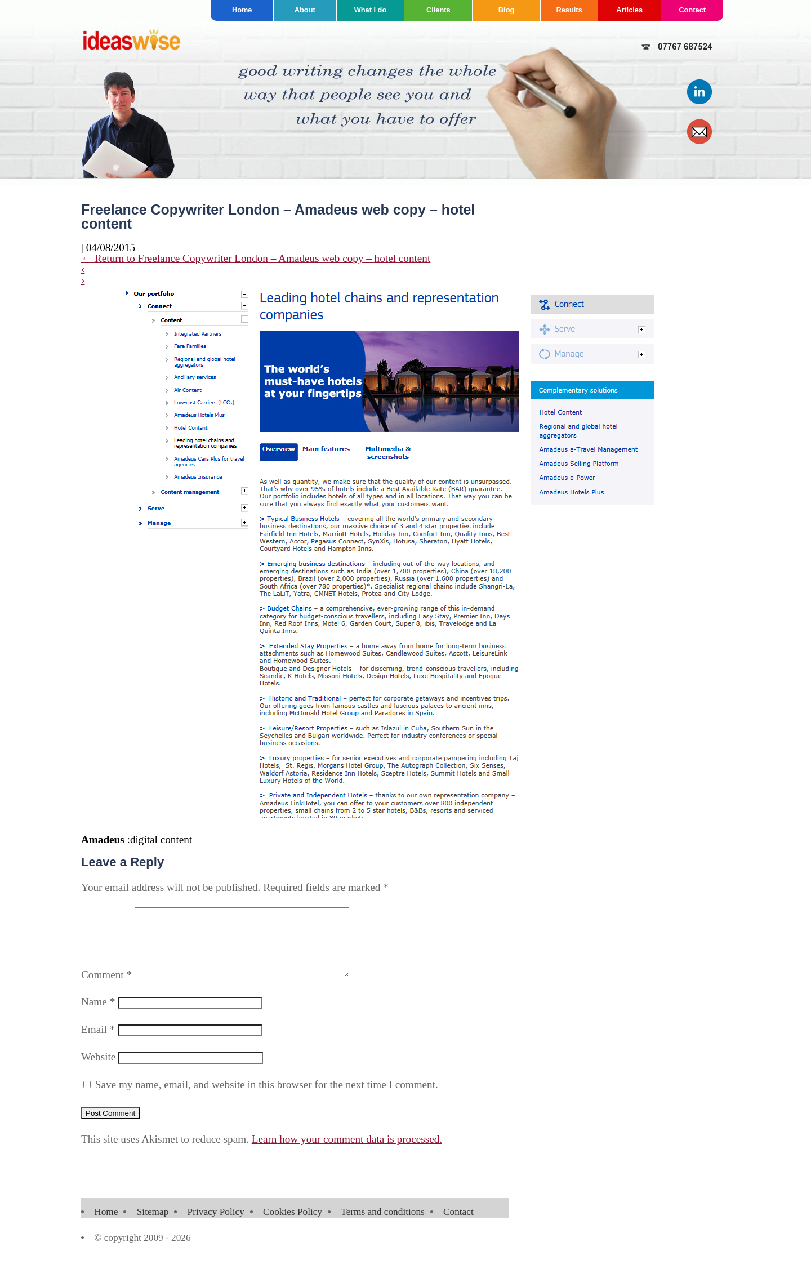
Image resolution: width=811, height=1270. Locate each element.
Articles (629, 10)
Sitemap (153, 1225)
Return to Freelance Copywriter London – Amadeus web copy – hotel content (255, 258)
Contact (692, 10)
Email (98, 1043)
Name (98, 1015)
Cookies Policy (292, 1225)
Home (242, 10)
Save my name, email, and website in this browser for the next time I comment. (266, 1098)
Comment (106, 988)
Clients (438, 10)
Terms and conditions (382, 1225)
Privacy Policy (216, 1225)
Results (569, 10)
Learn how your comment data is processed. (347, 1152)
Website (98, 1070)
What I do (370, 10)
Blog (506, 10)
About (305, 10)
